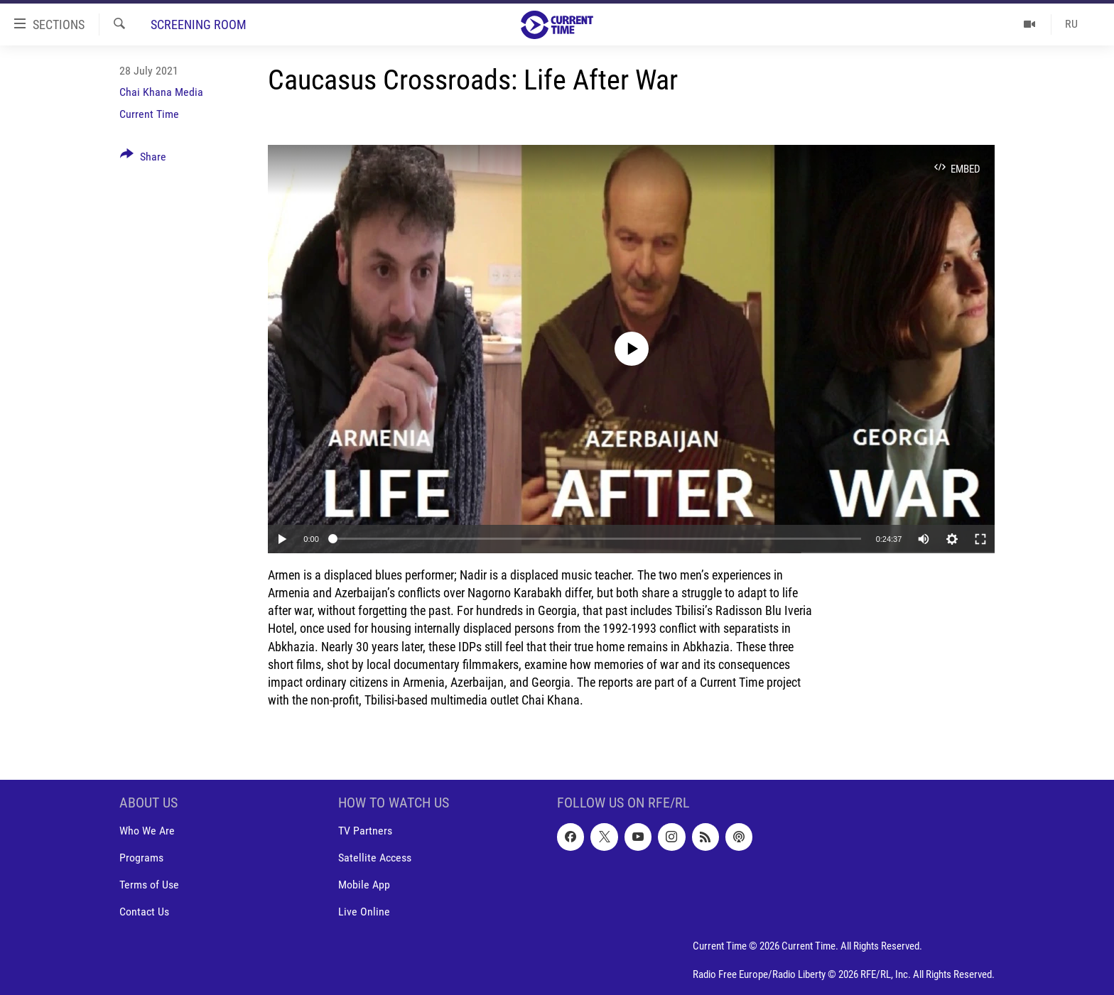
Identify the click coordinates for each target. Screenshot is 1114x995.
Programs (141, 858)
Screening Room (199, 24)
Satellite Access (374, 858)
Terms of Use (149, 885)
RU (1071, 24)
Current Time (149, 114)
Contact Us (144, 912)
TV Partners (365, 831)
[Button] (143, 159)
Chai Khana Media (161, 92)
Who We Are (147, 831)
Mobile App (364, 885)
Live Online (364, 912)
